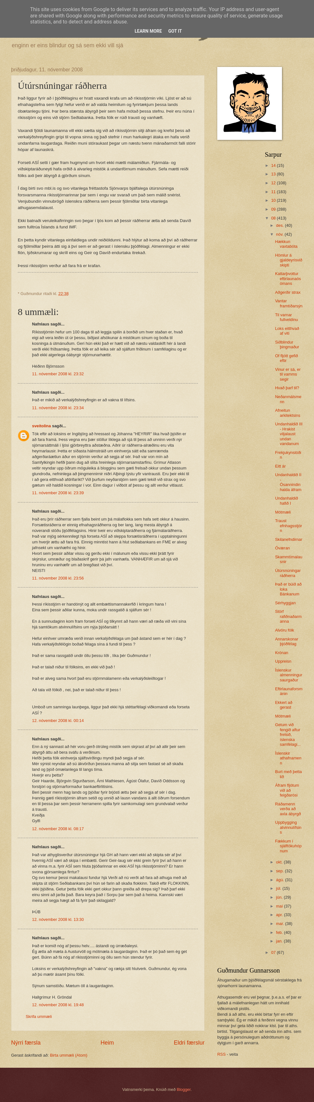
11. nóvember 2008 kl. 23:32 (58, 373)
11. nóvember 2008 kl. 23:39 (58, 492)
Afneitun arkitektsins (287, 412)
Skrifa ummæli (39, 1016)
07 (274, 952)
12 (274, 182)
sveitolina (41, 425)
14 (274, 165)
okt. (280, 862)
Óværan (282, 548)
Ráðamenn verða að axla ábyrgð (288, 809)
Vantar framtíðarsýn (289, 303)
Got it (175, 31)
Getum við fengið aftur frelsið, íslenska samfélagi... (288, 734)
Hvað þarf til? (287, 387)
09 (274, 209)
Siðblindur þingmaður (287, 344)
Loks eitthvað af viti (287, 331)
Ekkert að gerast (283, 705)
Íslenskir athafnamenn (288, 758)
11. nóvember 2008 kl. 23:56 (58, 578)
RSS (221, 1054)
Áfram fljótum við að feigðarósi (287, 790)
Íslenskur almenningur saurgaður (288, 675)
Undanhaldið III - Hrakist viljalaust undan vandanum (289, 434)
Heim (107, 1043)
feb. (280, 932)
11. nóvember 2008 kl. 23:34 (58, 407)
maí (280, 906)
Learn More (148, 31)
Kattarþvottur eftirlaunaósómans (288, 278)
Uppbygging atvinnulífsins (288, 827)
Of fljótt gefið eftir (286, 358)
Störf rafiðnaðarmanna (288, 616)
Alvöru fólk (284, 630)
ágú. (280, 879)
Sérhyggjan (285, 602)
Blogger (184, 1089)
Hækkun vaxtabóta (286, 244)
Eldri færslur (189, 1043)
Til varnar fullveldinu (286, 317)
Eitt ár (280, 466)
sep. (280, 871)
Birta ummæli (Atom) (68, 1055)
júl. (279, 888)
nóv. (280, 234)
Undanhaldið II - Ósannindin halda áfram (288, 482)
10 (274, 200)
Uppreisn (283, 661)
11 (274, 191)
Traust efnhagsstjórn (288, 525)
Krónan (281, 652)
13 (274, 174)
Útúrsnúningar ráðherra (288, 573)
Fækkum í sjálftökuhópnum (288, 846)
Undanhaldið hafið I (286, 500)
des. (280, 225)
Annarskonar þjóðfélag (286, 641)
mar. (280, 923)
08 (274, 218)
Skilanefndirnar (288, 539)
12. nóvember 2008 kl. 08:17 (58, 828)
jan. (280, 941)
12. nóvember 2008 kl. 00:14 (58, 720)
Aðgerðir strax (287, 292)
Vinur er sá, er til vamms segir (288, 374)
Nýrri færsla (26, 1043)
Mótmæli (283, 512)
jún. (280, 897)
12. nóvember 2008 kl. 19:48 (58, 1004)
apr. (280, 914)
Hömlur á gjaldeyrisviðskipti (288, 260)
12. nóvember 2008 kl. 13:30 (58, 919)
